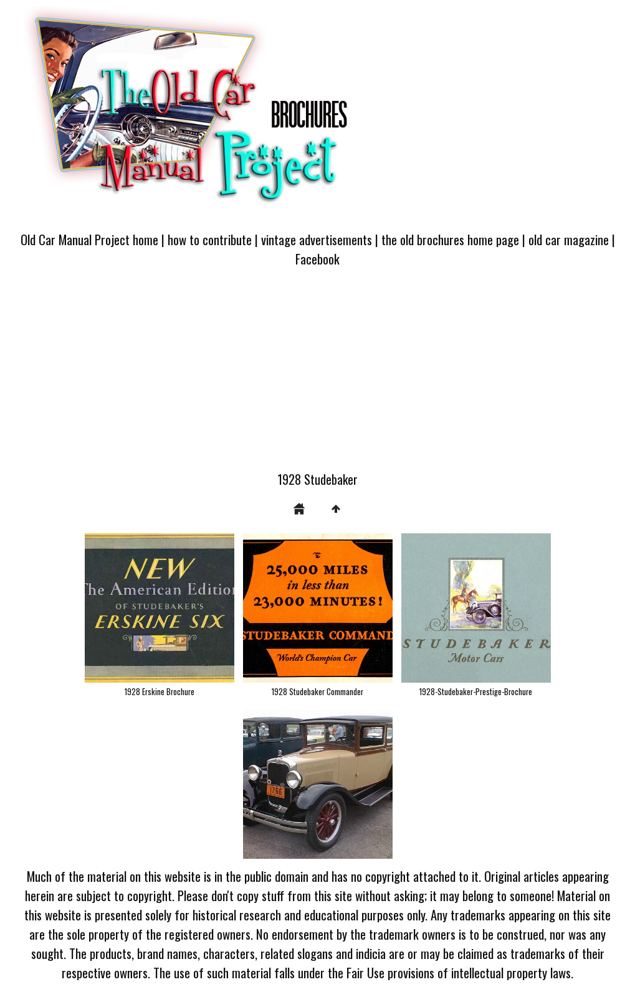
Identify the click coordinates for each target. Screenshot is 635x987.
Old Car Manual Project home (89, 239)
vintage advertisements (316, 239)
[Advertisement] (317, 376)
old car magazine (568, 239)
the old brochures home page (450, 239)
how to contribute (210, 239)
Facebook (317, 258)
